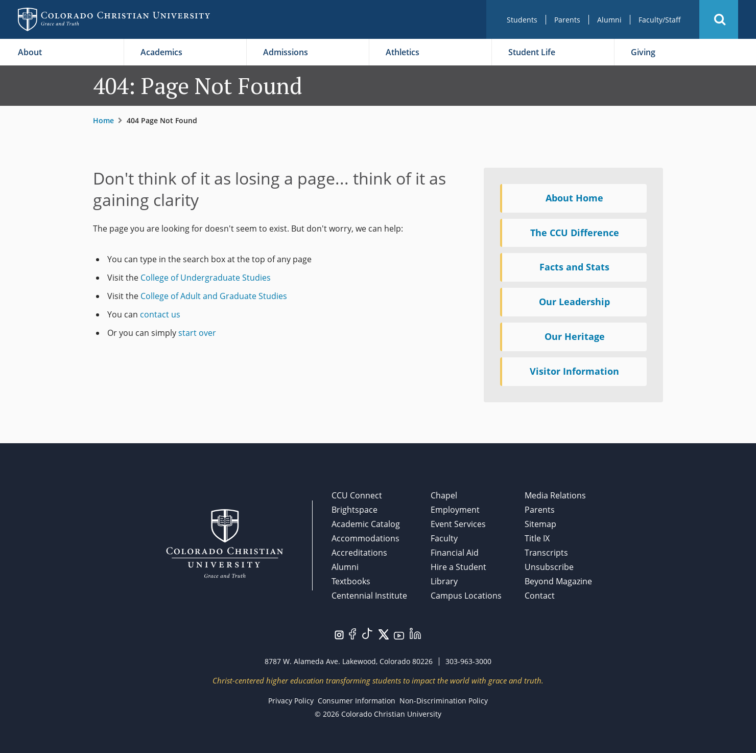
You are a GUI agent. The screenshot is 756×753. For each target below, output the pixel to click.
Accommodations (365, 538)
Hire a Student (458, 567)
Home (103, 120)
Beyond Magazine (558, 581)
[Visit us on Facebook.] (352, 632)
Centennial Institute (369, 595)
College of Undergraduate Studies (205, 277)
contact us (160, 314)
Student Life (531, 52)
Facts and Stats (574, 267)
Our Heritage (575, 336)
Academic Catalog (366, 524)
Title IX (537, 538)
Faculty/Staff (660, 20)
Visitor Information (574, 371)
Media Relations (555, 495)
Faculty (444, 538)
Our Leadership (574, 301)
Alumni (609, 20)
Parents (567, 20)
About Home (574, 198)
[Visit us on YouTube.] (399, 635)
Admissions (285, 52)
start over (197, 332)
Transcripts (546, 552)
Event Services (458, 524)
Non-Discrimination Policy (443, 700)
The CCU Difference (574, 232)
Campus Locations (466, 595)
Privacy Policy (291, 700)
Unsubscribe (549, 567)
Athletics (402, 52)
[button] (718, 19)
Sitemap (540, 524)
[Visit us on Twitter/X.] (384, 633)
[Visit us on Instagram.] (339, 634)
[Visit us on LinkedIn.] (415, 632)
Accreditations (359, 552)
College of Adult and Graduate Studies (213, 296)
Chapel (444, 495)
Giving (643, 52)
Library (444, 581)
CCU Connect (357, 495)
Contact (540, 595)
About (30, 52)
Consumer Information (356, 700)
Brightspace (354, 509)
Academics (161, 52)
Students (522, 20)
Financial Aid (455, 552)
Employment (455, 509)
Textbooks (351, 581)
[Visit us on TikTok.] (367, 632)
